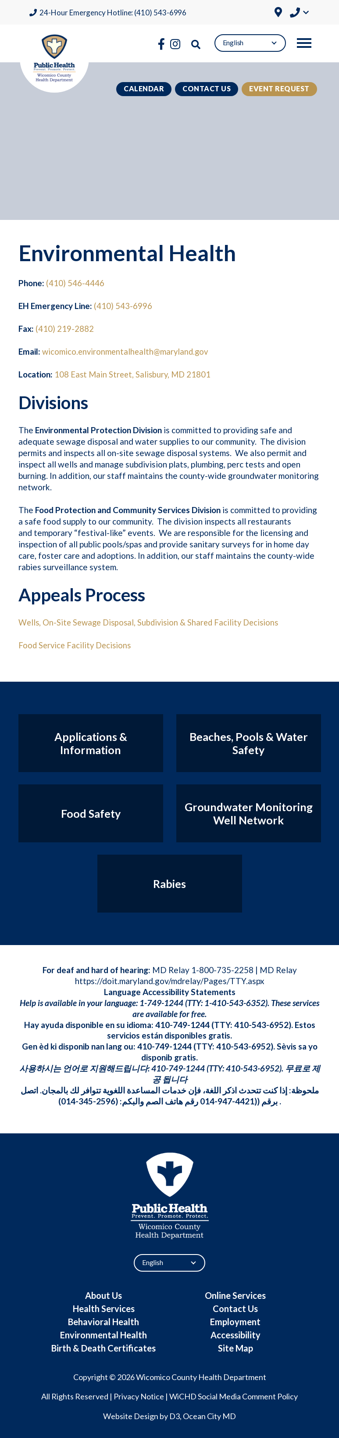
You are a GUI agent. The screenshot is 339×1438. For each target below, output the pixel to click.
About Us (103, 1294)
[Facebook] (161, 44)
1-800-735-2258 (222, 969)
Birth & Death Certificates (103, 1347)
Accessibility (235, 1334)
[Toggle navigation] (304, 43)
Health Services (104, 1307)
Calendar (144, 88)
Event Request (279, 88)
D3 (174, 1415)
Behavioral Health (103, 1321)
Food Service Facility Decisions (76, 645)
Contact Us (206, 88)
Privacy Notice (139, 1396)
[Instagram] (175, 44)
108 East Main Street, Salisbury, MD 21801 (134, 374)
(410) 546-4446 (75, 283)
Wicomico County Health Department (201, 1376)
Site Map (235, 1347)
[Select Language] (250, 43)
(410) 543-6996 (123, 306)
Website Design (130, 1415)
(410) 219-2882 (65, 329)
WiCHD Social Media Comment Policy (233, 1396)
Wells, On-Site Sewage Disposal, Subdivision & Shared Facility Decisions (152, 622)
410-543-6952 (261, 1024)
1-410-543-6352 (234, 1002)
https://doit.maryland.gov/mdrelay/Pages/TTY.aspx (169, 980)
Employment (235, 1321)
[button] (299, 14)
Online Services (235, 1294)
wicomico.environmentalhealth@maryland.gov (127, 351)
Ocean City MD (209, 1415)
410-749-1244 (182, 1024)
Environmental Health (103, 1334)
